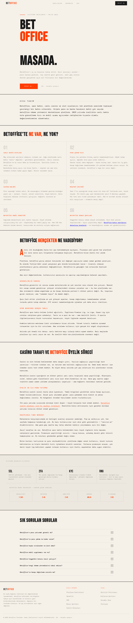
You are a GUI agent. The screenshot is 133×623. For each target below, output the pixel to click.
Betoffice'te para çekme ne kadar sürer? (66, 539)
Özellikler (57, 3)
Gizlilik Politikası (109, 592)
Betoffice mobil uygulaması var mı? (66, 552)
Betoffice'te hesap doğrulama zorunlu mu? (66, 572)
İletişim (104, 604)
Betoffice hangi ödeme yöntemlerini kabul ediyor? (66, 565)
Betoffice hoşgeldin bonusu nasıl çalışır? (66, 559)
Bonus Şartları (72, 604)
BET (11, 3)
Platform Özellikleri (75, 592)
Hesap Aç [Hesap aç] (121, 3)
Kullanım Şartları (108, 596)
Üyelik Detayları (73, 608)
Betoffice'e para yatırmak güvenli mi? (66, 532)
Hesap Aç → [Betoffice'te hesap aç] (28, 86)
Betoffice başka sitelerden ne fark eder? (66, 546)
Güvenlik (69, 3)
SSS (78, 3)
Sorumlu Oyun (106, 600)
